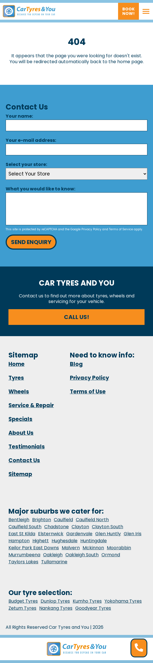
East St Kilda (21, 533)
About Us (21, 433)
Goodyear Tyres (93, 608)
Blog (76, 364)
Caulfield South (24, 526)
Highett (40, 540)
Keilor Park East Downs (33, 547)
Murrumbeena (24, 555)
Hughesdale (64, 540)
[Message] (76, 208)
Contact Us (24, 460)
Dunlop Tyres (55, 601)
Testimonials (26, 446)
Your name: (19, 116)
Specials (20, 419)
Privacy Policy (91, 229)
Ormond (110, 555)
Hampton (19, 540)
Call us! (76, 317)
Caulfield (63, 519)
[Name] (76, 125)
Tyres (16, 378)
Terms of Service (121, 229)
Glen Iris (132, 533)
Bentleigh (18, 519)
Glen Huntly (108, 533)
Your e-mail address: (31, 140)
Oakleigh (53, 555)
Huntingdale (93, 540)
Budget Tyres (23, 601)
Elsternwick (50, 533)
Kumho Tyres (87, 601)
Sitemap (20, 474)
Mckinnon (93, 547)
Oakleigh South (82, 555)
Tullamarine (54, 562)
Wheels (18, 391)
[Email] (76, 149)
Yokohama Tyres (123, 601)
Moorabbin (119, 547)
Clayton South (107, 526)
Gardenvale (79, 533)
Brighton (41, 519)
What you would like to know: (40, 189)
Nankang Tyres (55, 608)
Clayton (80, 526)
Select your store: (26, 164)
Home (16, 364)
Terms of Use (88, 391)
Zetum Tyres (22, 608)
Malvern (71, 547)
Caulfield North (92, 519)
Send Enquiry (31, 242)
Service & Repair (31, 405)
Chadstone (56, 526)
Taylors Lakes (23, 562)
